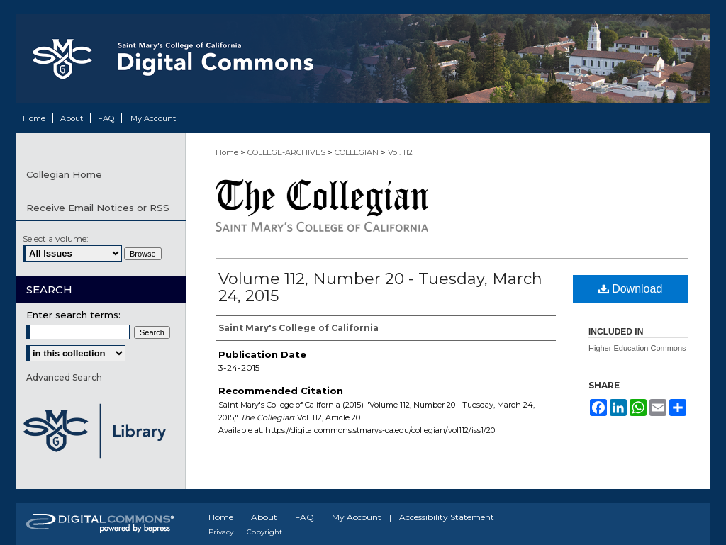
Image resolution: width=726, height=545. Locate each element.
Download (630, 289)
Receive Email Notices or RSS (97, 207)
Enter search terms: (73, 314)
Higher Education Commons (637, 348)
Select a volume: (56, 238)
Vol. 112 (400, 152)
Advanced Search (64, 377)
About (264, 517)
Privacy (220, 531)
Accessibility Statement (446, 517)
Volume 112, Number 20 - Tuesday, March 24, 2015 (380, 287)
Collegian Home (64, 174)
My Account (356, 517)
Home (227, 152)
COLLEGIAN (357, 152)
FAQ (304, 517)
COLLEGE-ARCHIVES (286, 152)
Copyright (264, 531)
